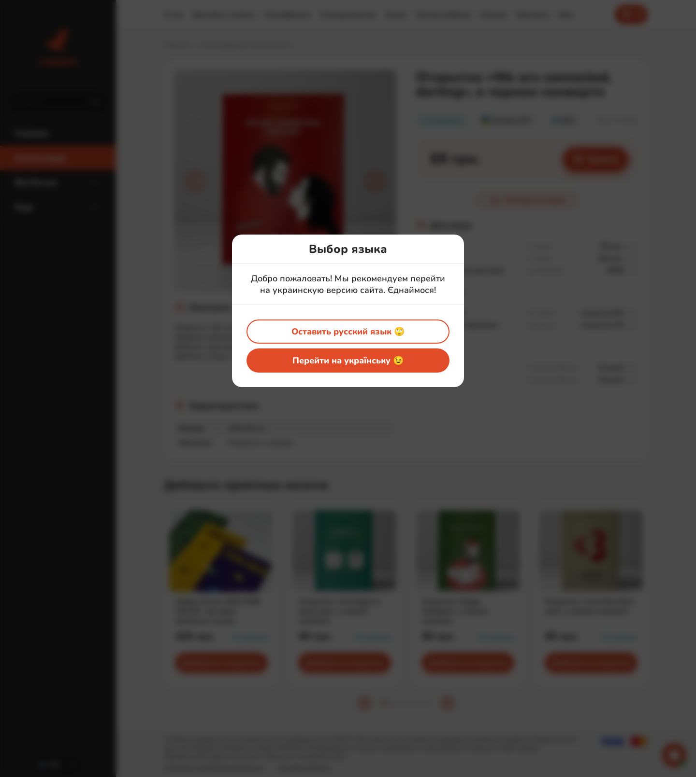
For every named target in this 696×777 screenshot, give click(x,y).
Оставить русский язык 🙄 (348, 331)
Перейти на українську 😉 (348, 360)
